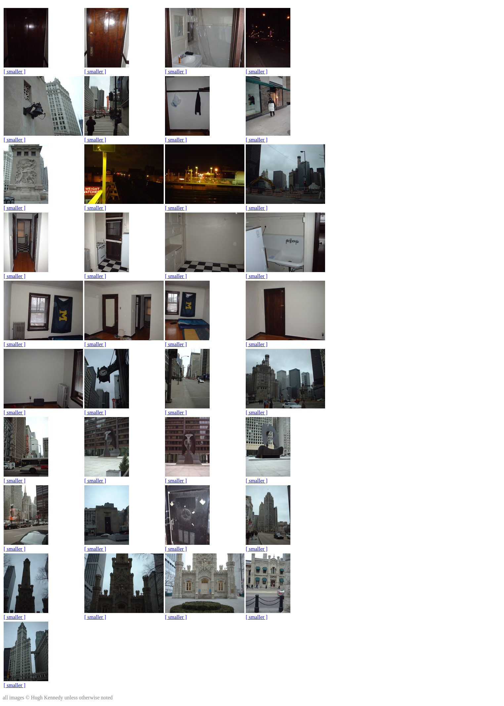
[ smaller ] (14, 71)
